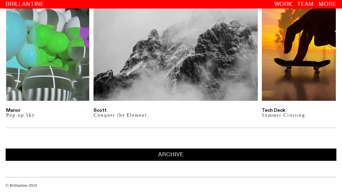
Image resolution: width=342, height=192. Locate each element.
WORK (285, 4)
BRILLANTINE (23, 4)
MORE (330, 4)
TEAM (307, 4)
